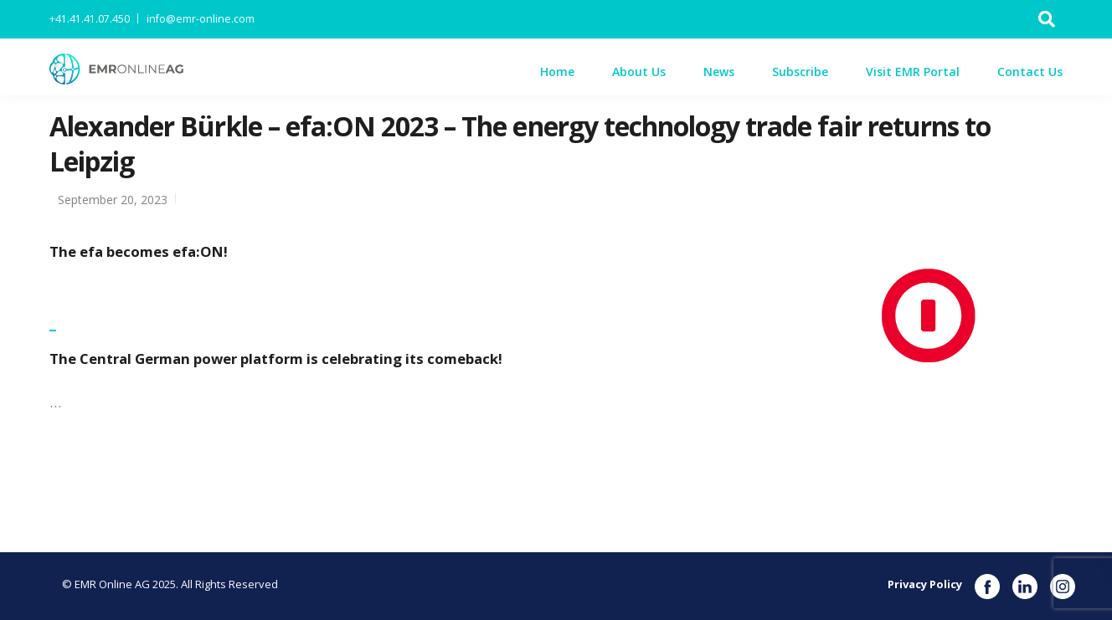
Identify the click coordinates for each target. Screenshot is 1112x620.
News (718, 71)
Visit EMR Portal (913, 71)
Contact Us (1030, 71)
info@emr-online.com (201, 19)
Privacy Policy (925, 584)
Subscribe (800, 71)
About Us (639, 71)
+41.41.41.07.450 (89, 19)
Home (557, 71)
